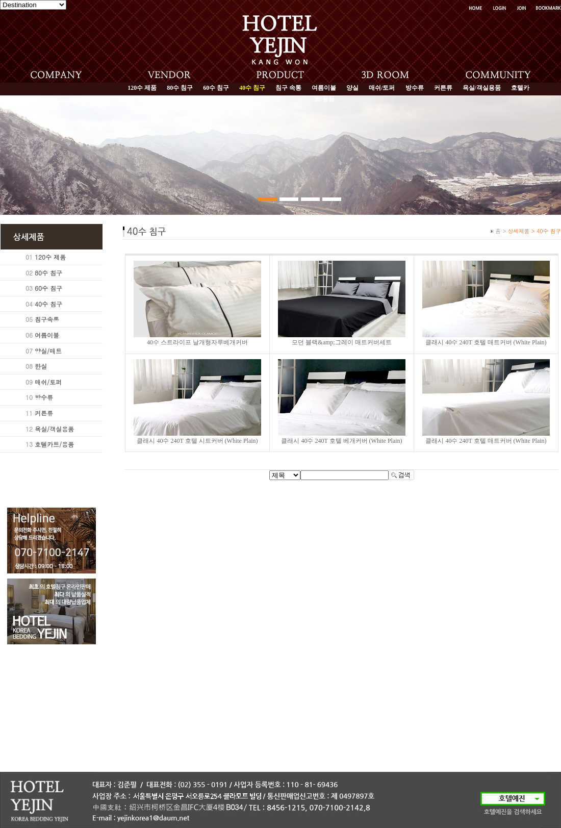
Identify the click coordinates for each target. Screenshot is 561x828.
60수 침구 (216, 87)
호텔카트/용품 (54, 444)
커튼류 (443, 87)
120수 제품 (142, 87)
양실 (352, 87)
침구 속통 (288, 87)
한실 (41, 366)
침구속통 (47, 319)
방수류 (414, 87)
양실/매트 (48, 350)
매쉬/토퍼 (382, 87)
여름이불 (324, 87)
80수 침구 (180, 87)
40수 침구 (48, 303)
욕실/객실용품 (482, 87)
